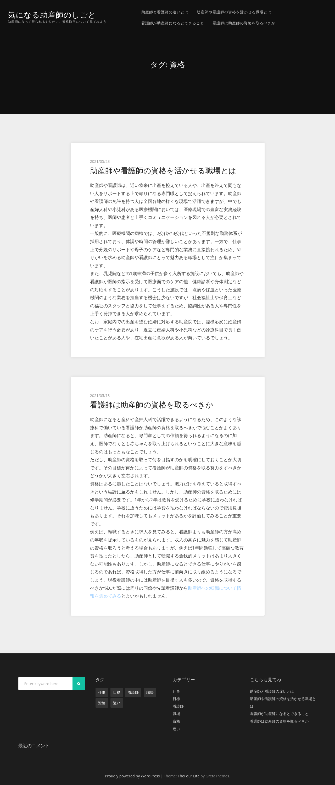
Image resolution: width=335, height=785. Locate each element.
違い (116, 702)
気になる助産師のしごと (52, 14)
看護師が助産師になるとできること (172, 22)
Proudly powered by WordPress (132, 775)
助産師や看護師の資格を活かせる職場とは (234, 11)
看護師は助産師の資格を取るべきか (244, 22)
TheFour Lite (188, 775)
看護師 (133, 692)
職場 (150, 692)
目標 (116, 692)
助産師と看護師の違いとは (164, 11)
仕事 (101, 692)
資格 (101, 702)
